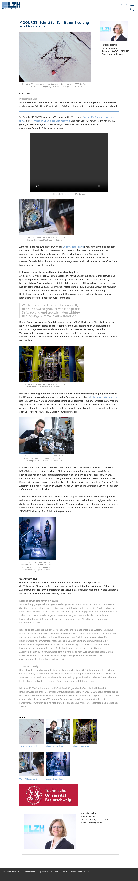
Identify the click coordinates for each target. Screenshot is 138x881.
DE (121, 4)
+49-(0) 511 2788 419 (119, 51)
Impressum (43, 871)
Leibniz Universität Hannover (103, 397)
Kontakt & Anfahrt (59, 871)
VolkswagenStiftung (73, 246)
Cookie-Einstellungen (79, 871)
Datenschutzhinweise (12, 871)
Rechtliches (30, 871)
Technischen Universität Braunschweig (50, 120)
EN (125, 4)
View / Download (28, 746)
